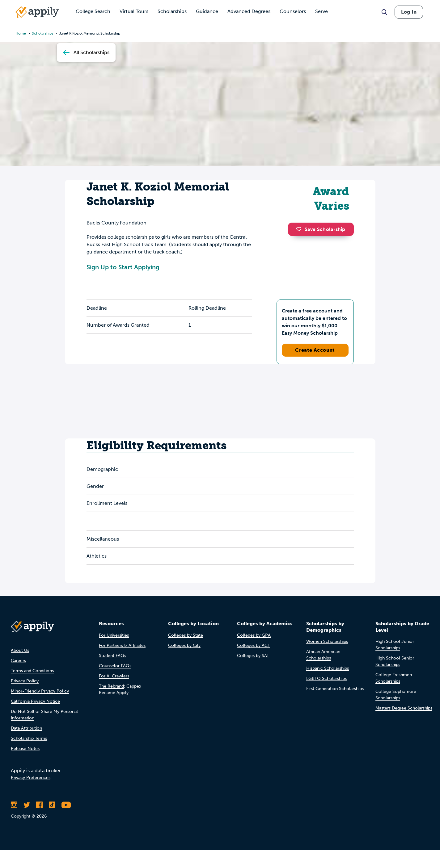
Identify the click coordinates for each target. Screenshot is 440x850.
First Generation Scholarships (335, 688)
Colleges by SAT (253, 655)
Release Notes (25, 748)
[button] (300, 229)
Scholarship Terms (29, 738)
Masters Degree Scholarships (403, 708)
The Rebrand (111, 686)
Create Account (315, 350)
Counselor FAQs (115, 665)
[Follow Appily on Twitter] (26, 805)
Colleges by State (185, 635)
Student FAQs (112, 655)
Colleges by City (184, 645)
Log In (409, 12)
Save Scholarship (320, 229)
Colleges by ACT (253, 645)
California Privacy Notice (35, 701)
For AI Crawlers (114, 676)
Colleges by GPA (254, 635)
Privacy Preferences (30, 777)
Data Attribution (26, 728)
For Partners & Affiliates (122, 645)
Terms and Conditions (32, 670)
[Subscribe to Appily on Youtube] (66, 805)
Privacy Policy (25, 681)
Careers (18, 660)
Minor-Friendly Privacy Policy (40, 691)
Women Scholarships (327, 641)
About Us (20, 650)
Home (20, 33)
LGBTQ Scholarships (326, 678)
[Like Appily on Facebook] (39, 805)
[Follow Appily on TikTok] (52, 805)
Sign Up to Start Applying (123, 267)
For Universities (114, 635)
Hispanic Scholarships (327, 668)
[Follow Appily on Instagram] (14, 805)
